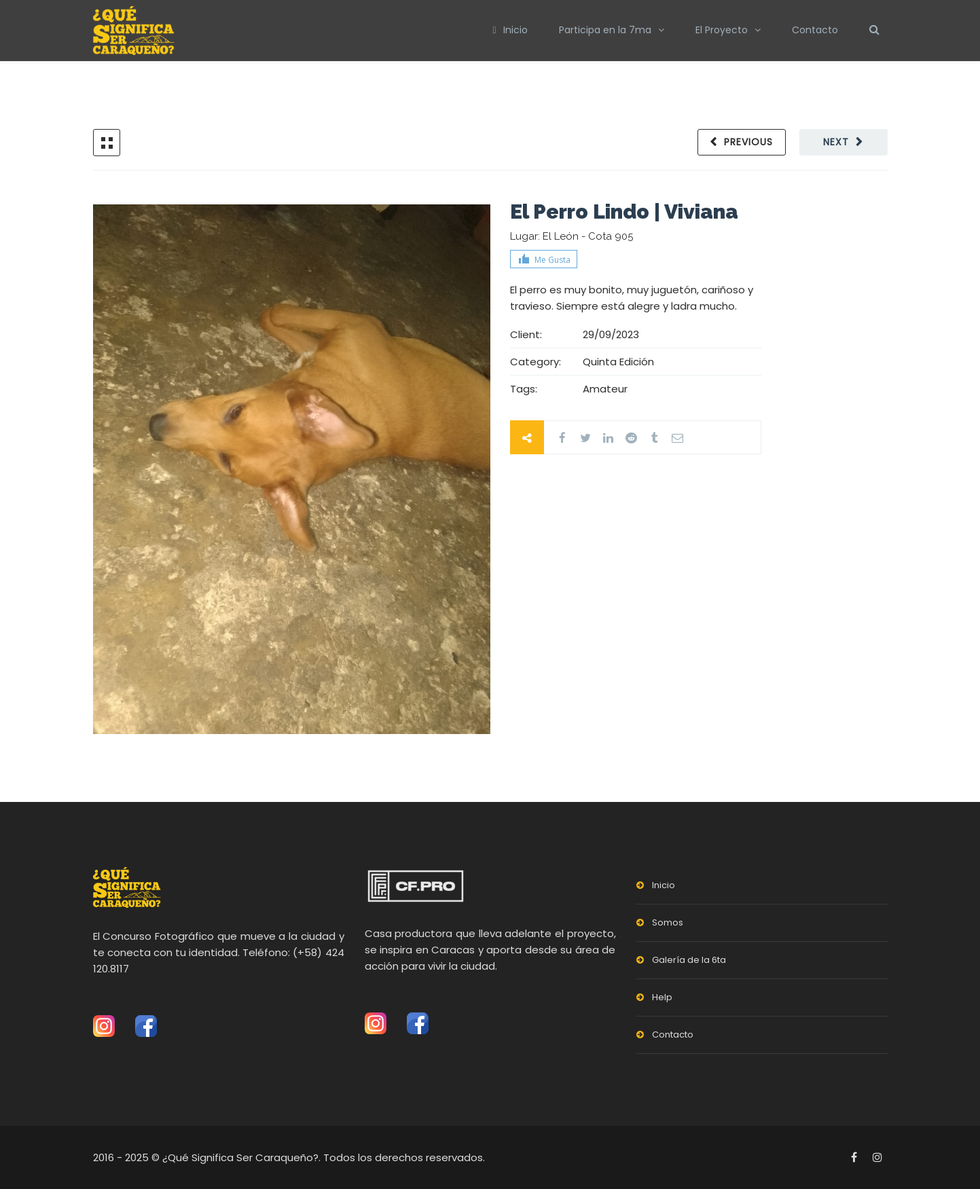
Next (836, 142)
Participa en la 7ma (605, 30)
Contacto (815, 30)
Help (662, 997)
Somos (667, 922)
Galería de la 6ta (689, 959)
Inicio (509, 30)
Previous (748, 142)
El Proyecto (721, 30)
